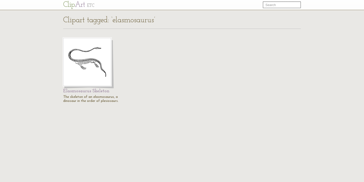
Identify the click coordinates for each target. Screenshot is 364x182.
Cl (78, 5)
